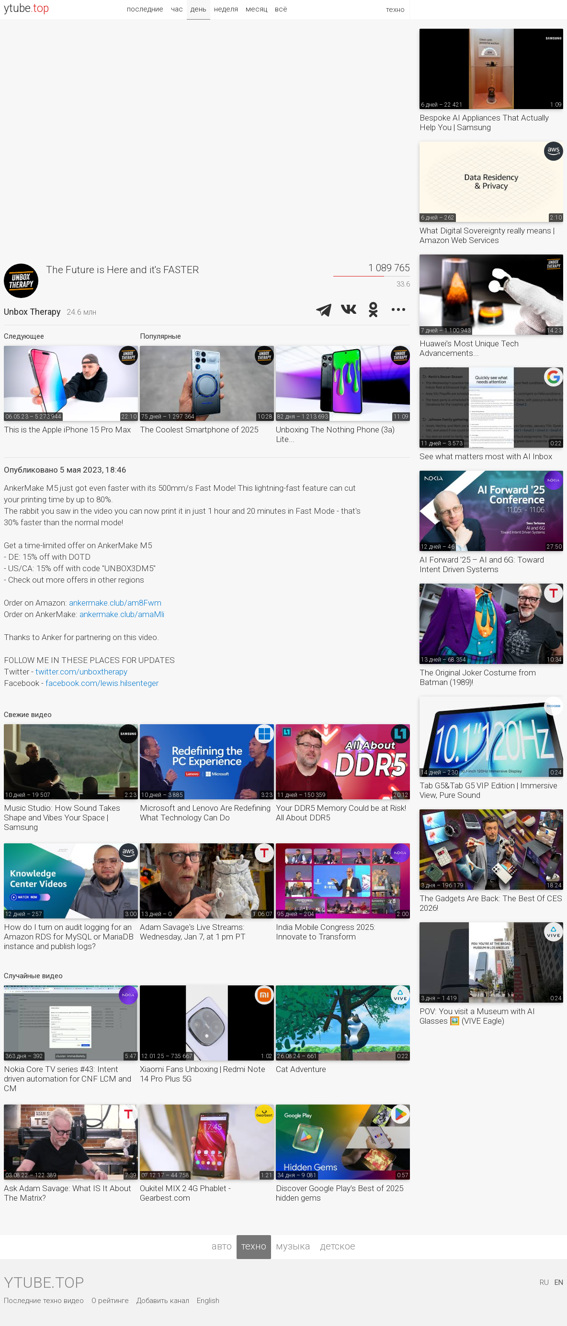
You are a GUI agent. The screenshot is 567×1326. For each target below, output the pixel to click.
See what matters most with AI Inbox (486, 456)
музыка (293, 1246)
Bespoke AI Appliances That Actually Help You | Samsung (484, 122)
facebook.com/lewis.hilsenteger (102, 683)
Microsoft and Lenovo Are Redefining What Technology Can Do (205, 812)
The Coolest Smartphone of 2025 (199, 429)
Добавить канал (162, 1300)
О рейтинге (110, 1300)
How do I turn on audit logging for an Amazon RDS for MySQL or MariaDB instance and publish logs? (69, 936)
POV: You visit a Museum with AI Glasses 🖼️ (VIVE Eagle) (477, 1016)
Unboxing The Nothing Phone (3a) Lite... (335, 434)
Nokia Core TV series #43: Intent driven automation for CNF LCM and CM (67, 1078)
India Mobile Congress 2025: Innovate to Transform (325, 931)
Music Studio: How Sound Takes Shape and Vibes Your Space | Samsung (62, 817)
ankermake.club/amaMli (121, 614)
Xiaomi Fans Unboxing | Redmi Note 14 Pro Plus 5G (202, 1073)
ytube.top (44, 1282)
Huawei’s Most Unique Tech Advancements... (469, 348)
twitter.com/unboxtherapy (81, 671)
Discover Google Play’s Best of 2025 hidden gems (339, 1193)
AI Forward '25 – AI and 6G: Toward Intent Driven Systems (482, 564)
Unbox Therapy (32, 312)
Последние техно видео (44, 1300)
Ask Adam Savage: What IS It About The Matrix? (67, 1193)
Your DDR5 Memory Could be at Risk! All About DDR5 (341, 812)
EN (559, 1282)
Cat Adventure (301, 1069)
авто (222, 1246)
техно (253, 1246)
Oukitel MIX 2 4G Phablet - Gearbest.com (185, 1193)
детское (337, 1246)
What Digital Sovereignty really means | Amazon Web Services (487, 235)
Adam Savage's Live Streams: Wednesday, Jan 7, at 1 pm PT (193, 931)
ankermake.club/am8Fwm (115, 603)
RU (544, 1282)
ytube (26, 8)
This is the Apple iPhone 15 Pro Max (67, 429)
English (208, 1300)
